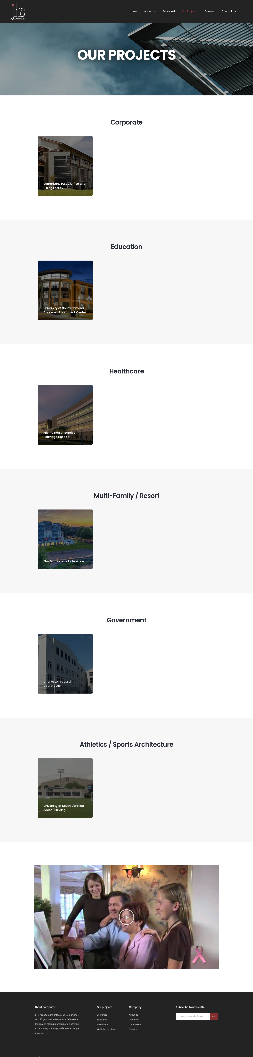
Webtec (208, 1044)
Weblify (197, 1044)
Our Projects (189, 11)
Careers (209, 11)
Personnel (169, 11)
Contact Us (229, 11)
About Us (150, 11)
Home (133, 11)
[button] (126, 899)
